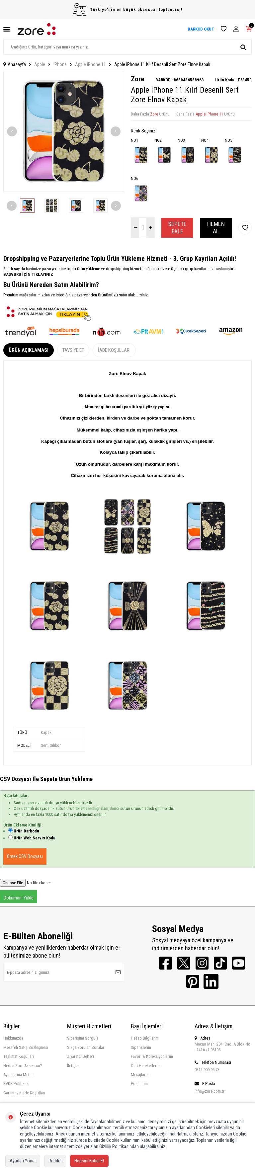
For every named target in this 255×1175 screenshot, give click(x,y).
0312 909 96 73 (207, 1069)
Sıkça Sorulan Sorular (85, 1047)
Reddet (55, 1160)
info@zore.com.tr (209, 1091)
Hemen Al (216, 227)
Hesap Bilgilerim (145, 1038)
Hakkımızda (13, 1038)
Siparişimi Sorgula (83, 1038)
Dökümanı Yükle (19, 898)
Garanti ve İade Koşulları (24, 1092)
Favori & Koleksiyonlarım (152, 1056)
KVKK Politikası (16, 1083)
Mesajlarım (140, 1074)
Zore (137, 79)
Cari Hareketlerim (145, 1065)
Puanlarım (139, 1083)
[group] (64, 131)
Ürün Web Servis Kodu (34, 837)
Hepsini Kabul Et (89, 1160)
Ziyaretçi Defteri (80, 1056)
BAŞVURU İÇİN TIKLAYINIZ (28, 274)
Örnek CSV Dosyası (25, 856)
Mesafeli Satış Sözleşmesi (25, 1047)
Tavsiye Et (73, 350)
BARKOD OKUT (201, 29)
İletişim (73, 1065)
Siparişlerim (141, 1047)
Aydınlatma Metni (18, 1074)
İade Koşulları (114, 350)
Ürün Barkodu (26, 830)
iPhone (60, 64)
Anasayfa (14, 64)
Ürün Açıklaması (28, 350)
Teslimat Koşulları (18, 1056)
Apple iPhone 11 (90, 64)
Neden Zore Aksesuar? (22, 1065)
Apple (39, 64)
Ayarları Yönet (23, 1160)
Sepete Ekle (177, 227)
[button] (12, 131)
